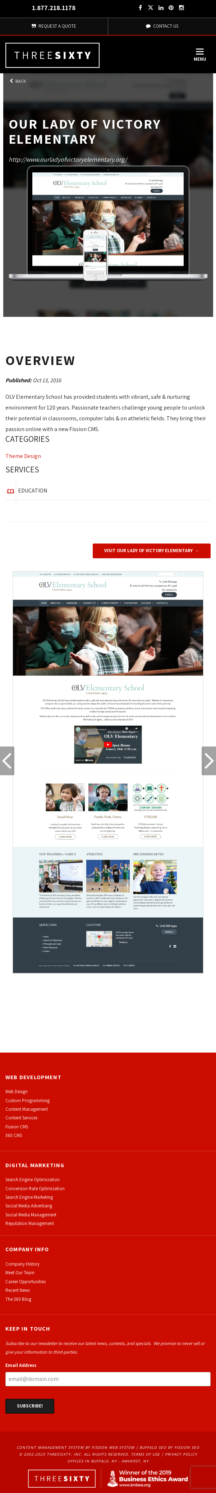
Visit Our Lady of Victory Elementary (148, 550)
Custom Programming (27, 1100)
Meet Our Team (20, 1273)
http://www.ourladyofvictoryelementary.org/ (68, 159)
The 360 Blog (18, 1299)
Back (17, 81)
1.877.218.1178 (53, 8)
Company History (22, 1264)
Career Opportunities (25, 1282)
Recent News (17, 1290)
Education (32, 490)
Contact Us (162, 26)
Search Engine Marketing (29, 1197)
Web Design (16, 1091)
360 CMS (13, 1135)
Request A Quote (53, 26)
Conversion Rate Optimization (35, 1188)
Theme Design (23, 456)
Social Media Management (30, 1215)
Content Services (21, 1118)
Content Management (26, 1109)
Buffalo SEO (152, 1447)
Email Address (20, 1365)
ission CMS (18, 1127)
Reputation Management (29, 1223)
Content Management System (50, 1447)
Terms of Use (145, 1454)
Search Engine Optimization (32, 1180)
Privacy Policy (181, 1454)
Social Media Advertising (28, 1206)
